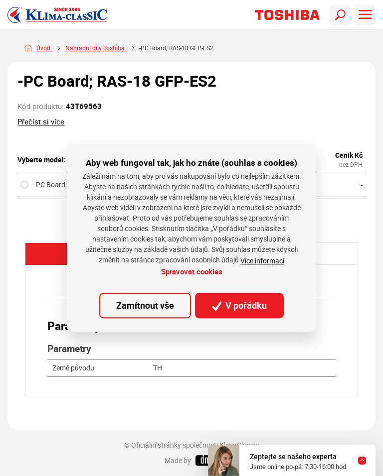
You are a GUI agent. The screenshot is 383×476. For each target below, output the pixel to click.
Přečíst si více (40, 121)
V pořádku (239, 305)
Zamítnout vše (145, 305)
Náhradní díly (84, 48)
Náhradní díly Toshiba (146, 48)
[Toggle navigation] (340, 14)
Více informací (262, 260)
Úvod (44, 48)
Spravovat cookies (191, 271)
